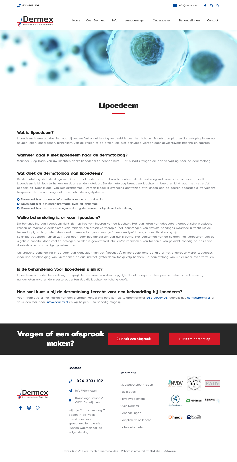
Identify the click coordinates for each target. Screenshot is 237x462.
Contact (212, 20)
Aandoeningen (135, 20)
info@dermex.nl (57, 302)
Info (115, 20)
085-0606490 (157, 297)
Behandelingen (189, 20)
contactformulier (198, 297)
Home (76, 20)
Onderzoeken (162, 20)
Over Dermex (95, 20)
